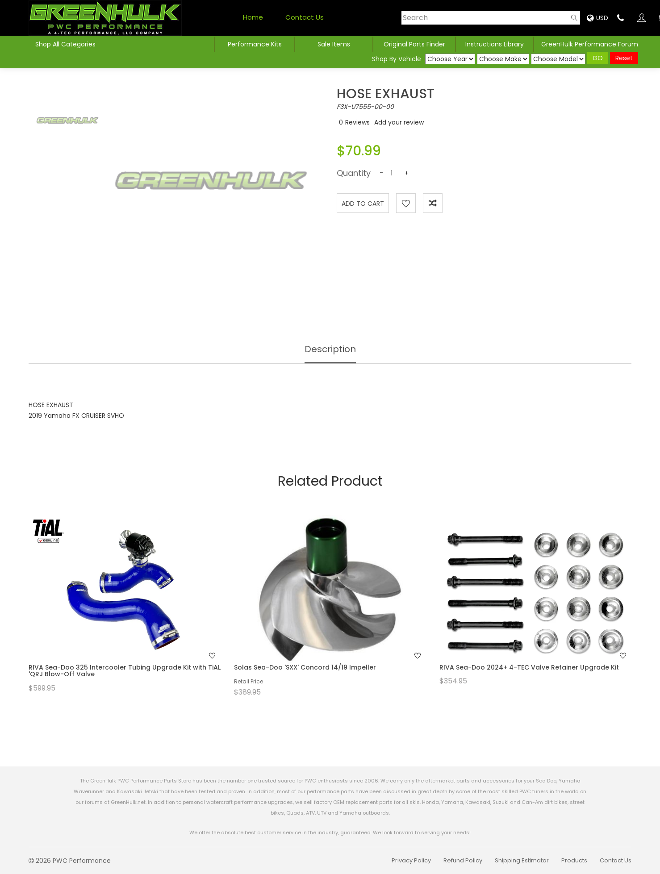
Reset (624, 58)
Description (330, 349)
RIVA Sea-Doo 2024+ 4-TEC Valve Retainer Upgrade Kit (529, 667)
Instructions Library (494, 44)
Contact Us (304, 17)
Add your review (399, 122)
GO (598, 58)
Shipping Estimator (522, 860)
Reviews (357, 122)
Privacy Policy (411, 860)
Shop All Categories (65, 44)
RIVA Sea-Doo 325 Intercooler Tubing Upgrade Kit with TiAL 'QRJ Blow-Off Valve (125, 670)
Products (574, 860)
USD (597, 17)
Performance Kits (255, 44)
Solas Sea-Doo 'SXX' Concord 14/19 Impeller (305, 667)
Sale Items (333, 44)
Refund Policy (462, 860)
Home (253, 17)
